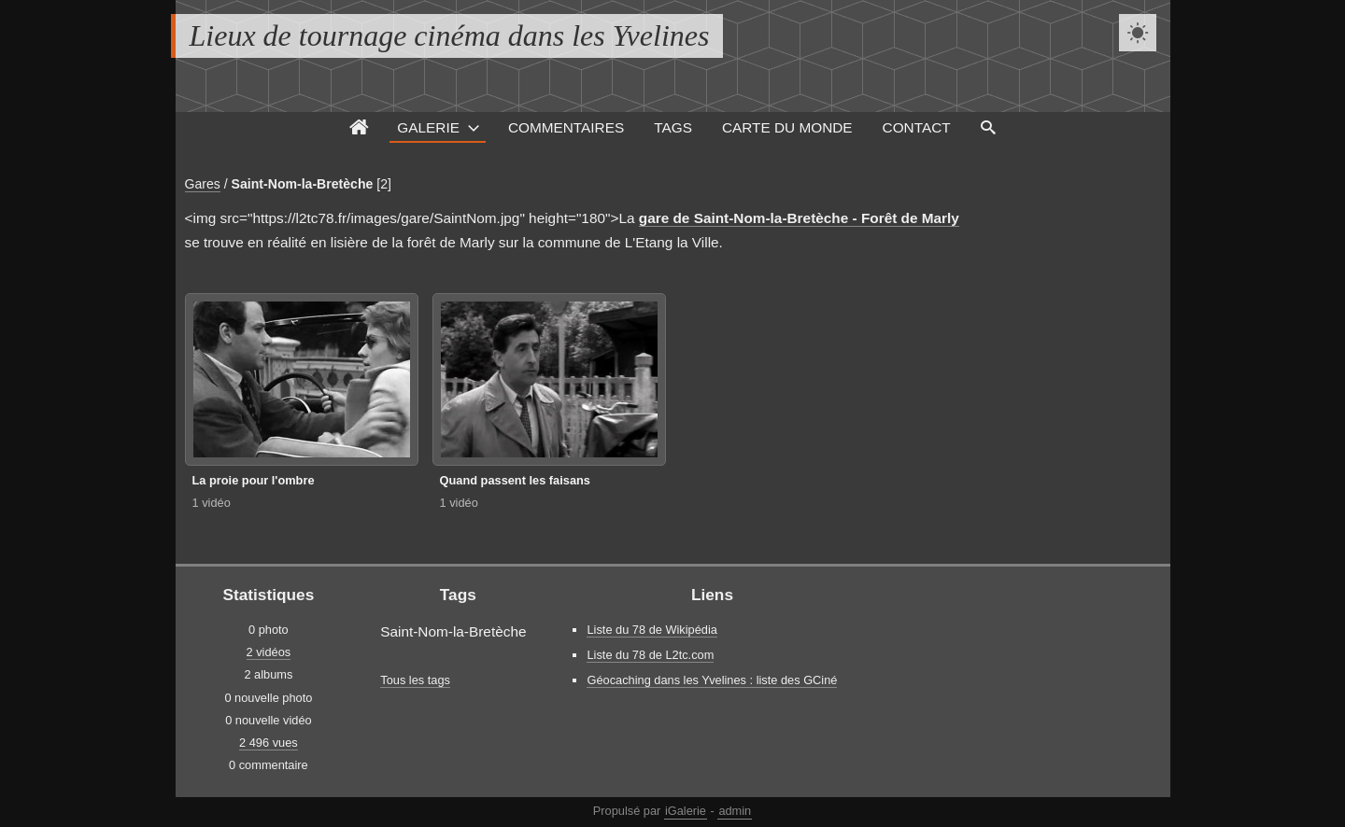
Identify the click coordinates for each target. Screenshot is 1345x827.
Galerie (428, 127)
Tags (673, 127)
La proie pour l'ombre (253, 480)
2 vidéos (269, 652)
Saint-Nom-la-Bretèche (303, 183)
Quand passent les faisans (515, 480)
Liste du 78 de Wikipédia (651, 630)
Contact (917, 127)
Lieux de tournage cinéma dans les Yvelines (450, 35)
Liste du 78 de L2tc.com (650, 655)
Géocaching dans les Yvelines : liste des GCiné (712, 680)
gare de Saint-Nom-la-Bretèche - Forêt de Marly (799, 218)
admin (734, 811)
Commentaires (566, 127)
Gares (202, 183)
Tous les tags (415, 680)
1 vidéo (211, 503)
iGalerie (685, 811)
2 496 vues (268, 743)
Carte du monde (787, 127)
